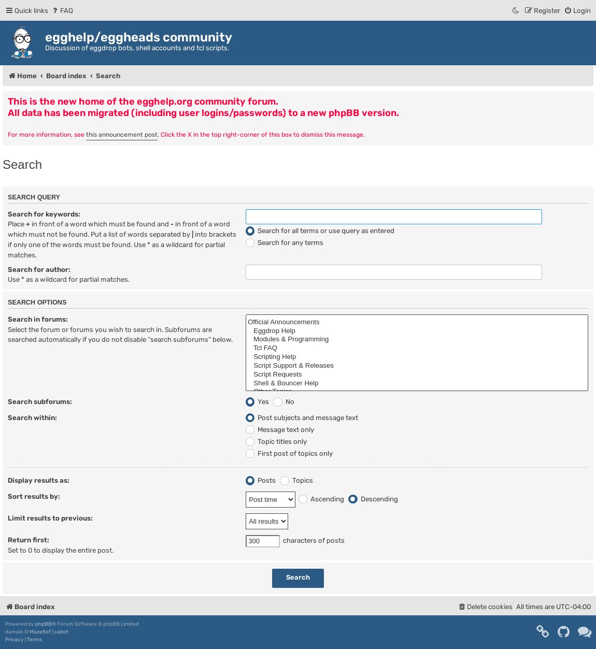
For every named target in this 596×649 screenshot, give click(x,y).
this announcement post (122, 134)
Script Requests (417, 374)
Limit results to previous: (50, 518)
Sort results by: (34, 496)
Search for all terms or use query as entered (320, 231)
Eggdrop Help (417, 331)
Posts (261, 480)
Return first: (28, 540)
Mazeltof (40, 632)
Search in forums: (38, 319)
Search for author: (39, 269)
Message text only (280, 430)
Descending (373, 499)
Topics (296, 480)
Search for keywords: (44, 214)
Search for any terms (284, 243)
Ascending (321, 499)
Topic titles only (276, 441)
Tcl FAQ (417, 348)
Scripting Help (417, 357)
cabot (61, 632)
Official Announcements (417, 322)
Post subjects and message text (302, 418)
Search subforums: (40, 402)
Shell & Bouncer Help (417, 383)
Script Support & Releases (417, 366)
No (283, 402)
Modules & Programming (417, 339)
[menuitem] (62, 10)
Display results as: (38, 480)
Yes (257, 402)
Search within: (32, 418)
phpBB (43, 624)
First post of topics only (289, 453)
